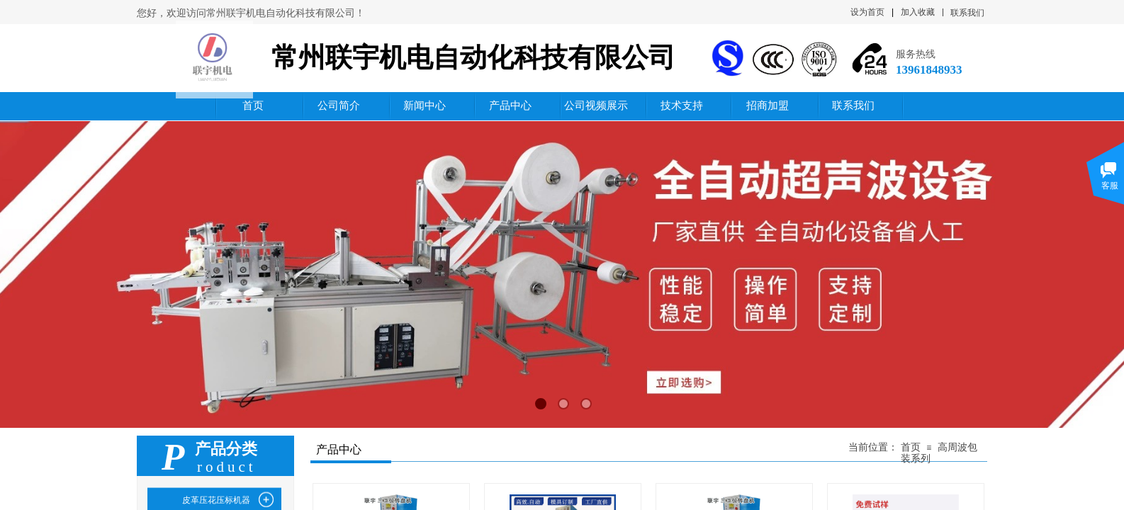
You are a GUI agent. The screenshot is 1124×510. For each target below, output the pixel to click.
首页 (911, 447)
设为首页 (867, 12)
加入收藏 (918, 12)
